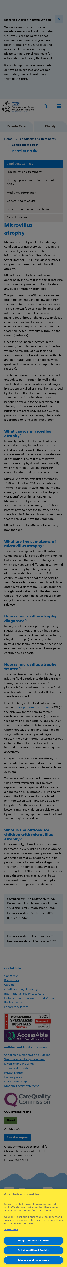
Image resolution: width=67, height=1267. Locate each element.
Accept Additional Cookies (33, 1241)
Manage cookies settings (33, 1260)
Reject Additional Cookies (33, 1250)
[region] (33, 1228)
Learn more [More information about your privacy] (11, 1229)
